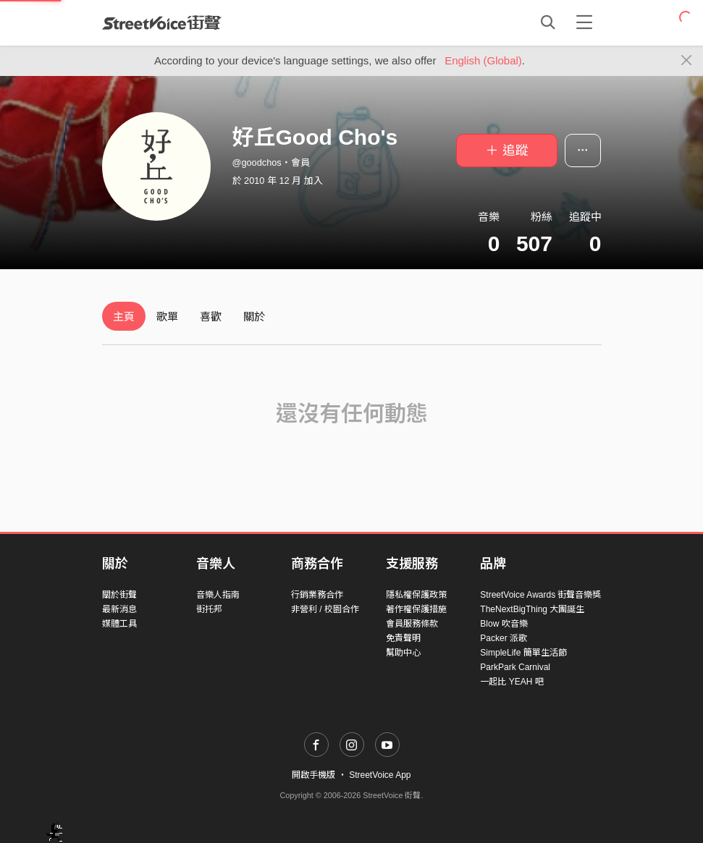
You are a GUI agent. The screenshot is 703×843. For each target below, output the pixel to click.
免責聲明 (403, 638)
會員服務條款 (412, 624)
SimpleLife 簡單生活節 (523, 653)
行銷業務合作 (317, 595)
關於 (254, 316)
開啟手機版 (313, 775)
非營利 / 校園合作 (325, 609)
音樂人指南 (218, 595)
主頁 (124, 316)
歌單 (167, 316)
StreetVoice (162, 22)
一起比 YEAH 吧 (511, 682)
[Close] (686, 60)
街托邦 (209, 609)
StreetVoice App (380, 775)
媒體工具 (119, 624)
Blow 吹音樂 (503, 624)
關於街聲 (119, 595)
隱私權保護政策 (416, 595)
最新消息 (119, 609)
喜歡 (211, 316)
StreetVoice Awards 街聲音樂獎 (540, 595)
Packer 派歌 (503, 638)
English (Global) (483, 60)
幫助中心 (403, 653)
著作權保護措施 (416, 609)
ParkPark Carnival (515, 667)
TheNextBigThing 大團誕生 (532, 609)
